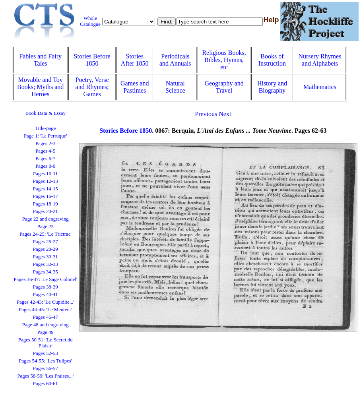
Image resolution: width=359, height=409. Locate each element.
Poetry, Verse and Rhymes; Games (92, 86)
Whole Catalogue (90, 21)
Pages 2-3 (45, 143)
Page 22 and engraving (45, 219)
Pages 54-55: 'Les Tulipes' (45, 361)
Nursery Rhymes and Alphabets (319, 60)
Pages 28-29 (45, 249)
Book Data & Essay (45, 113)
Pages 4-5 (45, 151)
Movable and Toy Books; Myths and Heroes (40, 86)
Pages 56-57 (45, 368)
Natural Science (175, 87)
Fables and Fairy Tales (40, 60)
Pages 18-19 (45, 204)
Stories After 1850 (135, 60)
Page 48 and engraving (45, 325)
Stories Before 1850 (92, 60)
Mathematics (319, 86)
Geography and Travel (223, 87)
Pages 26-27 (45, 241)
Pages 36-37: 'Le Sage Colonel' (46, 279)
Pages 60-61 (45, 383)
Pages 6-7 (45, 158)
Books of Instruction (272, 60)
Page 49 (45, 332)
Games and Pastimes (134, 87)
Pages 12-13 (45, 181)
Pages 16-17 (45, 196)
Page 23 (45, 226)
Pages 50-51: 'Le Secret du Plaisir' (45, 343)
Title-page (45, 128)
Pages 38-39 (45, 287)
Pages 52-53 (45, 353)
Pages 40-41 (45, 294)
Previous (206, 113)
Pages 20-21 (45, 211)
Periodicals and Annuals (175, 60)
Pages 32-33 (45, 264)
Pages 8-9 (45, 166)
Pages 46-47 (45, 317)
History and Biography (272, 87)
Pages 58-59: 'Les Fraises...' (45, 376)
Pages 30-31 (45, 257)
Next (225, 113)
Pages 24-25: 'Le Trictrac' (45, 234)
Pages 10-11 (45, 173)
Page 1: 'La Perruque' (45, 136)
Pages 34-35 (45, 272)
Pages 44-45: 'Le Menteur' (45, 309)
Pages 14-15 (45, 189)
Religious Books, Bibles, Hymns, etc (224, 59)
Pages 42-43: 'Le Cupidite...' (45, 302)
